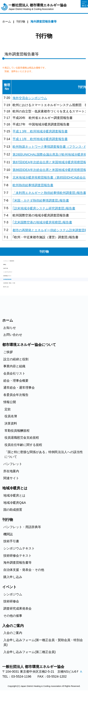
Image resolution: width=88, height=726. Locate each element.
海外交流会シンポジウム (30, 98)
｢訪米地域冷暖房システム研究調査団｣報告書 (44, 208)
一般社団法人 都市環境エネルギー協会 (38, 6)
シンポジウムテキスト (19, 284)
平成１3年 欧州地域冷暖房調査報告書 (40, 131)
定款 (7, 436)
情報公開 (9, 429)
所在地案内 (11, 498)
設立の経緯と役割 (15, 386)
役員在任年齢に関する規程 (23, 472)
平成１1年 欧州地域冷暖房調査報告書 (40, 139)
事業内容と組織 (14, 393)
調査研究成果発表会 (17, 636)
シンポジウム (12, 621)
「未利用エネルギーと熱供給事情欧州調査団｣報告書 (49, 193)
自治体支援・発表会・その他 (23, 305)
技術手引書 (11, 277)
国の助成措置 (12, 537)
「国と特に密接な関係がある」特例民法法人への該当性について (43, 481)
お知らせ (9, 354)
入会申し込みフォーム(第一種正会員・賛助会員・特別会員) (43, 669)
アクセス (5, 704)
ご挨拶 (8, 379)
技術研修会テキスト (17, 291)
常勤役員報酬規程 (17, 458)
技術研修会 (11, 628)
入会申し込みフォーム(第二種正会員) (29, 679)
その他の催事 (12, 642)
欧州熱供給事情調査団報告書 (33, 185)
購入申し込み (12, 312)
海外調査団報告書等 (17, 298)
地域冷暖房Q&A (14, 530)
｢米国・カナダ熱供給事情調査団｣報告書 (41, 200)
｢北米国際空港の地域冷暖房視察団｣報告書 (42, 222)
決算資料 (10, 450)
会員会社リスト (14, 400)
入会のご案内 (12, 660)
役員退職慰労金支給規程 (21, 465)
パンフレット (12, 491)
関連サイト (11, 505)
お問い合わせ (12, 362)
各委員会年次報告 (15, 422)
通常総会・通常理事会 (19, 415)
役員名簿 (10, 443)
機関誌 (8, 270)
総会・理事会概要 (15, 408)
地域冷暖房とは (14, 522)
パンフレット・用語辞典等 (22, 262)
